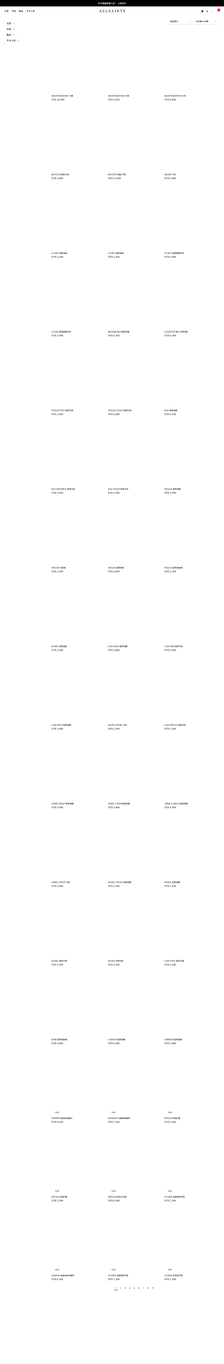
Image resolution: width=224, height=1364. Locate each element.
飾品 (21, 10)
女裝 (6, 10)
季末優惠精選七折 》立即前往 (112, 3)
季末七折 (30, 10)
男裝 (14, 10)
